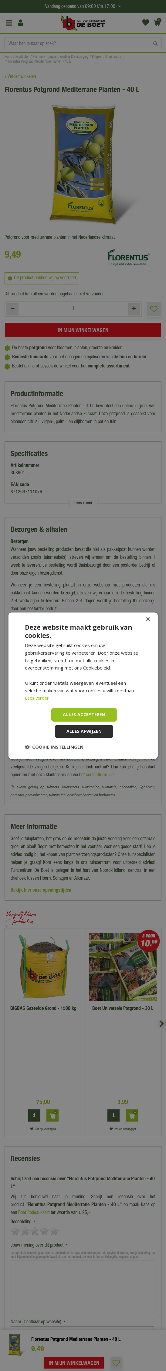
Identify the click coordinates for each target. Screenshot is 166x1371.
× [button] (148, 619)
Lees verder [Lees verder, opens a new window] (38, 698)
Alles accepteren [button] (84, 714)
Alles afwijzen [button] (84, 731)
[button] (54, 747)
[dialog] (83, 685)
